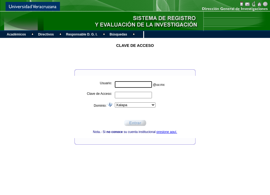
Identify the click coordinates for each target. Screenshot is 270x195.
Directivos (45, 34)
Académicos (15, 34)
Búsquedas (118, 34)
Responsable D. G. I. (81, 34)
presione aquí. (167, 132)
